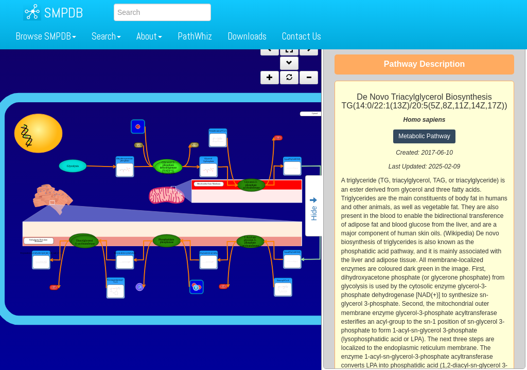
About (149, 36)
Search (106, 36)
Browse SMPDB (45, 36)
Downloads (247, 36)
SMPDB (63, 13)
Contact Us (301, 36)
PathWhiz (195, 36)
